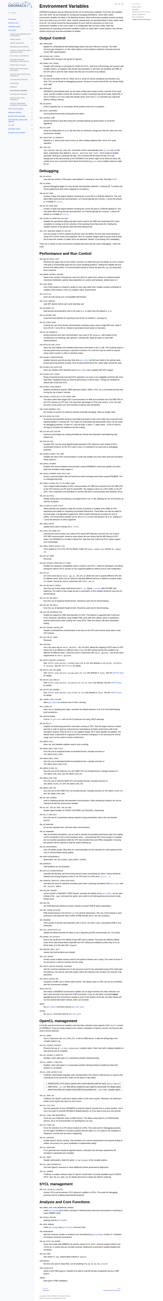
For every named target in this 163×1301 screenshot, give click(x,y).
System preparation (17, 43)
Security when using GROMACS (17, 99)
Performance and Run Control (141, 12)
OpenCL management (138, 14)
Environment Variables (18, 90)
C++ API (11, 125)
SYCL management (138, 17)
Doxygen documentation (16, 132)
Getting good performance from (19, 69)
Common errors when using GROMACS (20, 75)
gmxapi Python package (16, 116)
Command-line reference (19, 79)
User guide (12, 30)
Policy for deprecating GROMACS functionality (18, 104)
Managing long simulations (19, 47)
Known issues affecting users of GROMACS (20, 35)
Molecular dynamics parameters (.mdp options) (19, 60)
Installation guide (14, 26)
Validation (13, 87)
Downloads (12, 19)
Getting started (15, 39)
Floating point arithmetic (18, 94)
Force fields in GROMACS (19, 56)
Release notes (13, 23)
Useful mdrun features (18, 65)
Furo (64, 1298)
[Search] (20, 13)
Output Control (136, 7)
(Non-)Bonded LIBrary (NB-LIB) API (18, 120)
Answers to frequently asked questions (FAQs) (20, 51)
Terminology (14, 83)
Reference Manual (14, 112)
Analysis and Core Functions (141, 19)
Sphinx (48, 1298)
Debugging (135, 9)
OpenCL (113, 1025)
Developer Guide (14, 129)
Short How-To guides (15, 109)
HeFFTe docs (66, 666)
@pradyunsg (58, 1298)
